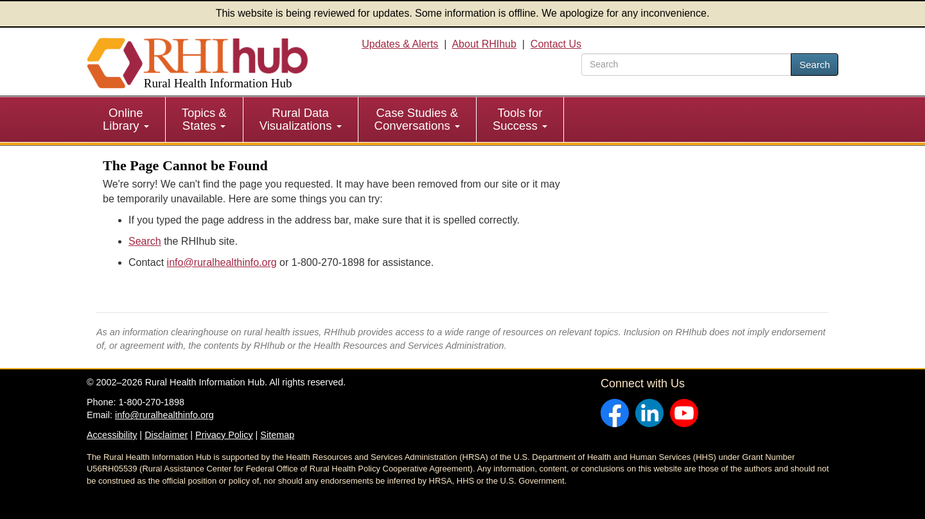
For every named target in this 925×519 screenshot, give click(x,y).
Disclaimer (166, 435)
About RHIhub (484, 44)
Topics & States (204, 119)
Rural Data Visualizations (301, 119)
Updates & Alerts (400, 44)
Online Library (126, 119)
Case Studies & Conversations (417, 119)
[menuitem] (126, 119)
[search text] (686, 64)
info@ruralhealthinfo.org (222, 262)
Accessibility (112, 435)
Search (814, 64)
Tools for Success (520, 119)
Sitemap (277, 435)
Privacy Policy (224, 435)
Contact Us (556, 44)
